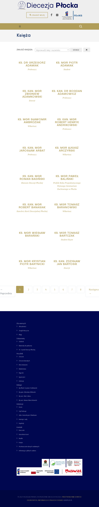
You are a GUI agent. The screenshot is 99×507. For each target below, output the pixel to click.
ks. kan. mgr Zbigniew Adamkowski (32, 94)
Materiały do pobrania (25, 346)
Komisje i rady (23, 419)
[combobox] (52, 50)
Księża (21, 442)
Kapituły (21, 423)
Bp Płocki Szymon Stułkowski (28, 388)
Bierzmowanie (23, 365)
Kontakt (19, 427)
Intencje (21, 381)
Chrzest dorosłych (24, 361)
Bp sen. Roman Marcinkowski (28, 400)
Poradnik (20, 353)
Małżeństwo (22, 369)
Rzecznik (21, 430)
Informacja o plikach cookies (27, 451)
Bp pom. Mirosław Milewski (27, 392)
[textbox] (52, 50)
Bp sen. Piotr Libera (25, 396)
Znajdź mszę (37, 15)
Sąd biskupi (22, 411)
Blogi (20, 335)
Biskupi (19, 385)
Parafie (21, 438)
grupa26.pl (68, 500)
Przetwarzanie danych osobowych (29, 446)
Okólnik (21, 341)
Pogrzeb (21, 373)
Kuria (20, 407)
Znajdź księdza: (25, 50)
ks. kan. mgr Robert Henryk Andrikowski (67, 122)
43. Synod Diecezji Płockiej (27, 350)
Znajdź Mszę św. (24, 331)
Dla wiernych (21, 323)
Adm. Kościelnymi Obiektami (28, 415)
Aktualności (22, 326)
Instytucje (20, 404)
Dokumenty (21, 338)
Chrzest (21, 357)
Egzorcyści (22, 377)
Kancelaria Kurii (24, 434)
